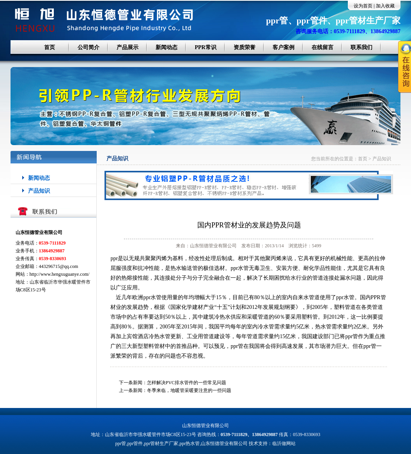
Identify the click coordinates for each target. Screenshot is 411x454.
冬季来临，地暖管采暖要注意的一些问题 (189, 390)
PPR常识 (205, 47)
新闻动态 (166, 47)
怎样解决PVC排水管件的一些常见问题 (186, 382)
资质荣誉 (244, 47)
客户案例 (283, 47)
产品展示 (127, 47)
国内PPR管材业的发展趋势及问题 (249, 225)
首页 (49, 47)
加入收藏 (385, 6)
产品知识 (39, 191)
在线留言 (322, 47)
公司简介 (88, 47)
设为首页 (363, 6)
